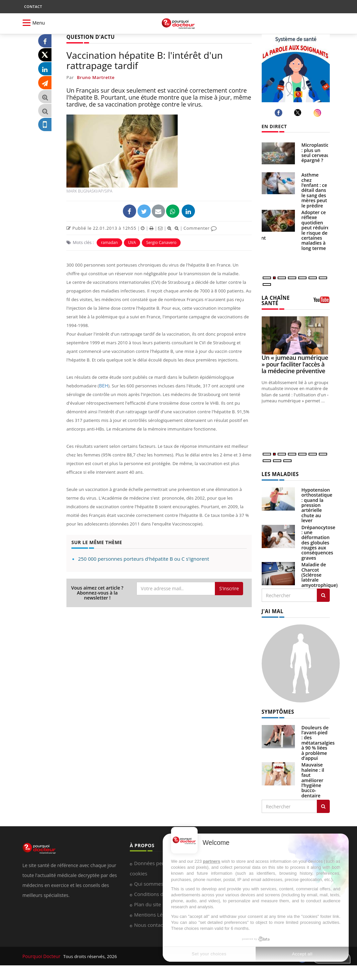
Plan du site (147, 902)
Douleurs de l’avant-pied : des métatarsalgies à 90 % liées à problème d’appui (318, 740)
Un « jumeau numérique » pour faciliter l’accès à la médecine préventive (295, 363)
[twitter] (299, 112)
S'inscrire (229, 588)
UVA (132, 242)
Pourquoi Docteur (41, 954)
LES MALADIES (279, 473)
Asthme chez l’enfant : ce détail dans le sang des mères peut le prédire (314, 190)
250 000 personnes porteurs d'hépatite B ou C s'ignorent (143, 558)
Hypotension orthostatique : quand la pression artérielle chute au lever (317, 503)
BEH (103, 385)
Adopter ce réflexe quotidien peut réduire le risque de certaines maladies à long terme (316, 230)
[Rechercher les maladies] (323, 594)
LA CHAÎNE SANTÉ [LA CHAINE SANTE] (275, 300)
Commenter (200, 228)
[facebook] (279, 113)
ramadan (109, 242)
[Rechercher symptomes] (323, 804)
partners (211, 861)
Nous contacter (152, 923)
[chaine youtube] (321, 301)
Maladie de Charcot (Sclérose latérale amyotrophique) (320, 573)
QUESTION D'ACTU (88, 37)
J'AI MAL (272, 609)
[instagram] (318, 113)
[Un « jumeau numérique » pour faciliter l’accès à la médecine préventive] (296, 334)
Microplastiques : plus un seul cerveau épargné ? (319, 152)
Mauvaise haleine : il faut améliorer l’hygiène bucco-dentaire (313, 778)
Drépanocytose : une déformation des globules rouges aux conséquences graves (318, 541)
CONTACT (33, 6)
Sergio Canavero (161, 242)
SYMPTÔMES (277, 710)
